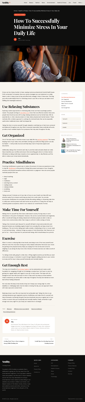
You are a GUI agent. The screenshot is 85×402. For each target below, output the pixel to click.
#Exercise (9, 309)
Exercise (63, 107)
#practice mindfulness (36, 309)
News (43, 2)
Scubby (6, 2)
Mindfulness (12, 168)
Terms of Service (72, 366)
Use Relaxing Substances (68, 98)
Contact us (37, 372)
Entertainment (51, 2)
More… (80, 2)
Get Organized (65, 100)
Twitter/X (65, 120)
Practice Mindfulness (66, 102)
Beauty (31, 2)
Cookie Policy (71, 368)
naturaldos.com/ (24, 113)
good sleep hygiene (23, 269)
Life (70, 2)
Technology (54, 376)
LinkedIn (64, 128)
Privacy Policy (37, 369)
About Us (36, 366)
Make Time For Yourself (67, 104)
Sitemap (70, 374)
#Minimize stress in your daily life (21, 309)
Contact (70, 371)
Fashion (38, 2)
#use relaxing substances (9, 311)
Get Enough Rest (65, 109)
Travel (74, 2)
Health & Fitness (61, 2)
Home (25, 2)
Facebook (65, 124)
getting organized (43, 139)
